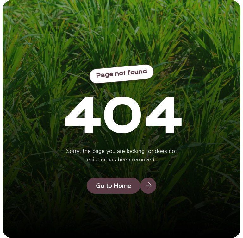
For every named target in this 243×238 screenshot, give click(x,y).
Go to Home (113, 185)
